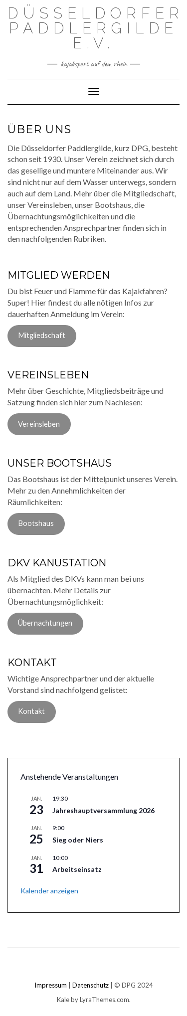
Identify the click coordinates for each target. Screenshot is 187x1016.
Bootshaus (36, 523)
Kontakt (31, 711)
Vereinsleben (39, 424)
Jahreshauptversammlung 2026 (103, 810)
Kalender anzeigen (49, 890)
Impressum (50, 985)
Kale (63, 1000)
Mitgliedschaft (41, 335)
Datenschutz (90, 985)
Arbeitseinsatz (77, 869)
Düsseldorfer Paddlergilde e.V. (95, 28)
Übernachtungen (45, 623)
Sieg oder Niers (77, 840)
